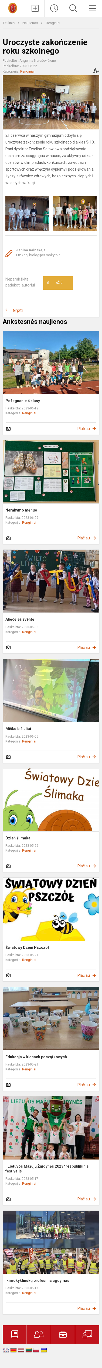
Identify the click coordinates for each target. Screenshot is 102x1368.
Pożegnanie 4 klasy (22, 401)
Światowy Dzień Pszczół (27, 947)
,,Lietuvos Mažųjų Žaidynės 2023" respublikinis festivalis (47, 1168)
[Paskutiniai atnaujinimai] (54, 8)
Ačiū (54, 283)
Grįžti (18, 310)
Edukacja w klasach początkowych (36, 1057)
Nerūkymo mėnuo (21, 510)
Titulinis (9, 23)
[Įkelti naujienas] (35, 8)
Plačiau (83, 428)
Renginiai (53, 23)
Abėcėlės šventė (19, 619)
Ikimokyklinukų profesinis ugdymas (37, 1280)
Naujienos (30, 23)
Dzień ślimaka (17, 838)
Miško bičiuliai (18, 729)
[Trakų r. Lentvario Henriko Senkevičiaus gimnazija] (12, 7)
